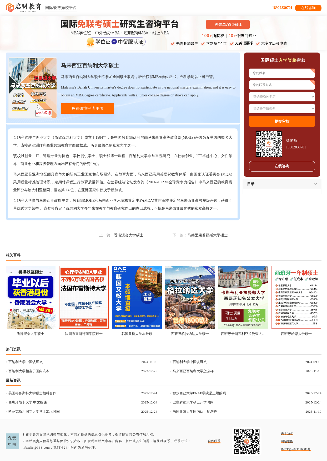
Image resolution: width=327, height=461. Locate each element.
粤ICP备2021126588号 (296, 449)
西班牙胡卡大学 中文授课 (27, 402)
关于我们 (287, 433)
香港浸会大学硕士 (128, 235)
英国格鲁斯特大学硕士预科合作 (32, 393)
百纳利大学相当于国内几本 (28, 371)
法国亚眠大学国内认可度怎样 (195, 411)
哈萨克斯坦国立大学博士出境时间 (34, 411)
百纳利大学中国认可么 (25, 362)
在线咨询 (308, 8)
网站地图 (287, 441)
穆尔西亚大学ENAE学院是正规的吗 (199, 393)
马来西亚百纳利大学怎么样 (193, 371)
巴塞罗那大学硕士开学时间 (193, 402)
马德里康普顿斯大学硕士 (207, 235)
